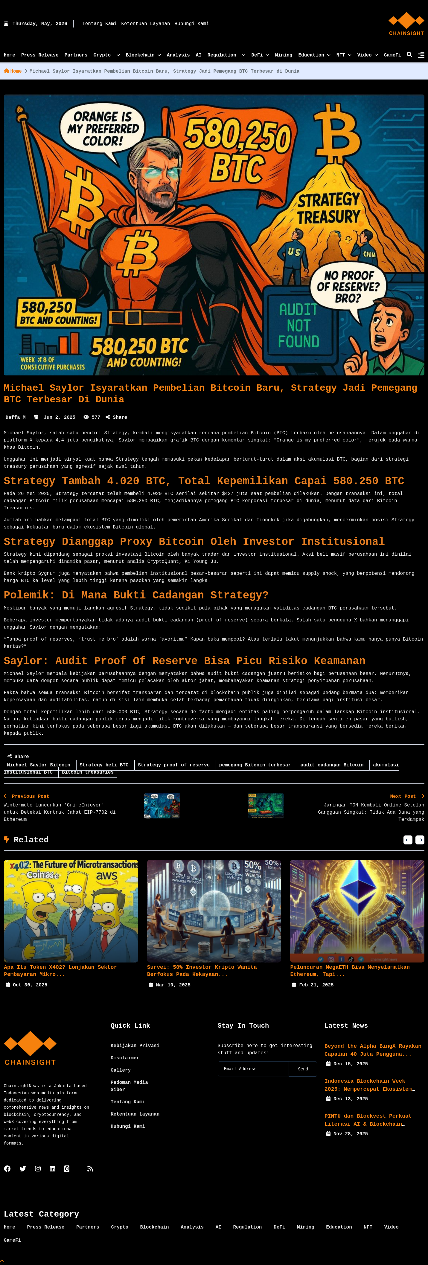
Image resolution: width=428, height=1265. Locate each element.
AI (199, 55)
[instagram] (38, 1169)
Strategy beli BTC (105, 765)
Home (13, 71)
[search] (409, 55)
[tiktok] (66, 1169)
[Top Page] (2, 1261)
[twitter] (22, 1169)
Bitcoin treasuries (88, 772)
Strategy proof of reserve (175, 765)
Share (116, 417)
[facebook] (7, 1169)
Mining (284, 55)
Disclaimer (125, 1058)
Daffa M (16, 417)
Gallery (121, 1070)
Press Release (40, 55)
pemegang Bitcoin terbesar (256, 765)
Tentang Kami (99, 24)
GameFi (392, 55)
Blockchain (143, 55)
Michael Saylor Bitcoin (40, 765)
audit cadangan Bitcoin (333, 765)
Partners (76, 55)
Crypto (107, 55)
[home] (406, 24)
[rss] (90, 1169)
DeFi (260, 55)
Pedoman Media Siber (129, 1086)
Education (314, 55)
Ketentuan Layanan (145, 24)
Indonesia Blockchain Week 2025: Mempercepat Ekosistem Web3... (368, 1089)
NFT (343, 55)
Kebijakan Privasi (135, 1046)
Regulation (227, 55)
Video (367, 55)
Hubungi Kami (192, 24)
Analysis (178, 55)
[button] (407, 839)
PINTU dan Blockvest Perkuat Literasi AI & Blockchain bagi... (368, 1124)
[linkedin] (52, 1169)
